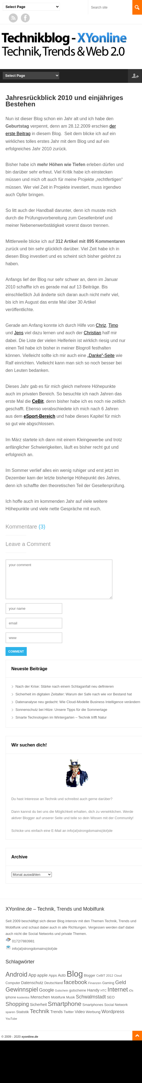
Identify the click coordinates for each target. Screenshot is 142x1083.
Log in (135, 76)
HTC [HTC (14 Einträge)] (103, 990)
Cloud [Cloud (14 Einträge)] (118, 975)
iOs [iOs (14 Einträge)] (131, 990)
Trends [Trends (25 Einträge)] (56, 1012)
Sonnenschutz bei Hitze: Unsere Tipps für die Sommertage (61, 710)
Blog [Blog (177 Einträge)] (75, 973)
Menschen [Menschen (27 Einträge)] (40, 997)
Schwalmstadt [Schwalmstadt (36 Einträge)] (91, 997)
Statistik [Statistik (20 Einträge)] (22, 1012)
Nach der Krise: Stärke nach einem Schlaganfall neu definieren (64, 686)
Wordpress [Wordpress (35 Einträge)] (112, 1011)
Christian (92, 332)
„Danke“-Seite (101, 355)
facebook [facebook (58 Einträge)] (75, 982)
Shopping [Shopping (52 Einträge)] (17, 1004)
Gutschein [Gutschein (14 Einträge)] (61, 990)
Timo (113, 325)
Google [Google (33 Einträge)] (46, 990)
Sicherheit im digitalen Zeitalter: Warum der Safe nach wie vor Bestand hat (73, 694)
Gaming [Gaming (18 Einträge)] (108, 983)
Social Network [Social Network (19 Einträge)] (116, 1005)
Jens (18, 332)
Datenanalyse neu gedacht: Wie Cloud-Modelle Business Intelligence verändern (77, 702)
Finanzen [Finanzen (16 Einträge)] (94, 983)
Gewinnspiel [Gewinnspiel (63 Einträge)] (22, 989)
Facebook (25, 18)
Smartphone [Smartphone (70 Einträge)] (64, 1003)
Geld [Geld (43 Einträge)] (120, 982)
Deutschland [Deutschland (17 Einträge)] (53, 983)
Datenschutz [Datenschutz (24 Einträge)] (32, 983)
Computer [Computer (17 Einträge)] (13, 983)
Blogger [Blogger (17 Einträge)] (89, 975)
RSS (13, 18)
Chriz (101, 325)
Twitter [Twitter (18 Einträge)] (69, 1012)
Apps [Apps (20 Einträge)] (53, 975)
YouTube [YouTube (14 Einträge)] (11, 1018)
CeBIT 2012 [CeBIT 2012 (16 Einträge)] (104, 975)
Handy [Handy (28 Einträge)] (93, 990)
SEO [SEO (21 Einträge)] (110, 997)
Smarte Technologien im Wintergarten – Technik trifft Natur (61, 717)
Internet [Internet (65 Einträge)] (118, 989)
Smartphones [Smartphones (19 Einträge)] (92, 1005)
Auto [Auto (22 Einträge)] (62, 975)
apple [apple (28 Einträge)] (42, 975)
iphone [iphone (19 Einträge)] (11, 997)
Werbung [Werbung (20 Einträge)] (93, 1012)
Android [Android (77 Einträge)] (16, 974)
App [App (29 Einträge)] (32, 975)
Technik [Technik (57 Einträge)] (39, 1011)
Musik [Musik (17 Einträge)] (70, 997)
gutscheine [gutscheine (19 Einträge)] (77, 990)
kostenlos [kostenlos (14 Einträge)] (23, 997)
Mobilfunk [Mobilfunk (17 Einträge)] (58, 997)
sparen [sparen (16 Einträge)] (10, 1012)
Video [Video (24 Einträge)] (80, 1012)
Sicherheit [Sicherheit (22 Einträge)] (38, 1005)
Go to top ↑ (137, 1035)
